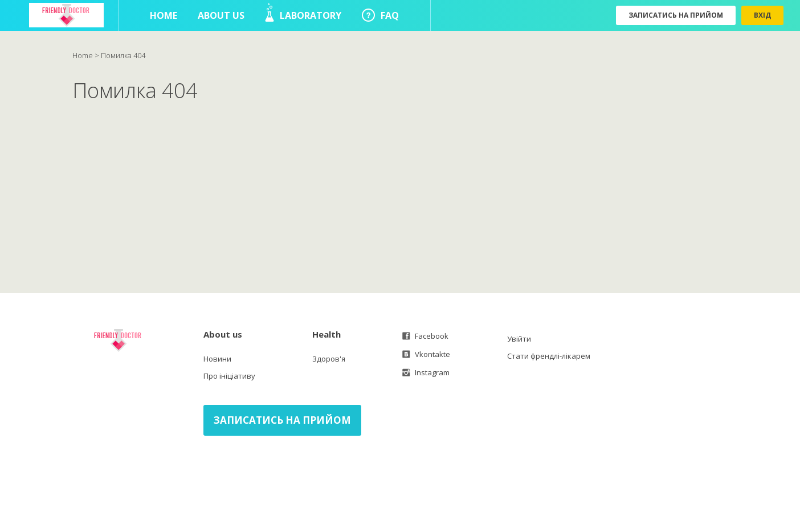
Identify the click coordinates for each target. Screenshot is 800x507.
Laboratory (303, 12)
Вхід (762, 15)
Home (163, 15)
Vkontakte (426, 354)
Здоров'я (328, 359)
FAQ (380, 15)
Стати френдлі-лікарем (548, 356)
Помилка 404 (123, 55)
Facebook (425, 336)
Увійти (519, 339)
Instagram (426, 372)
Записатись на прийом (675, 15)
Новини (217, 359)
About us (221, 15)
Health (326, 334)
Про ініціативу (229, 376)
